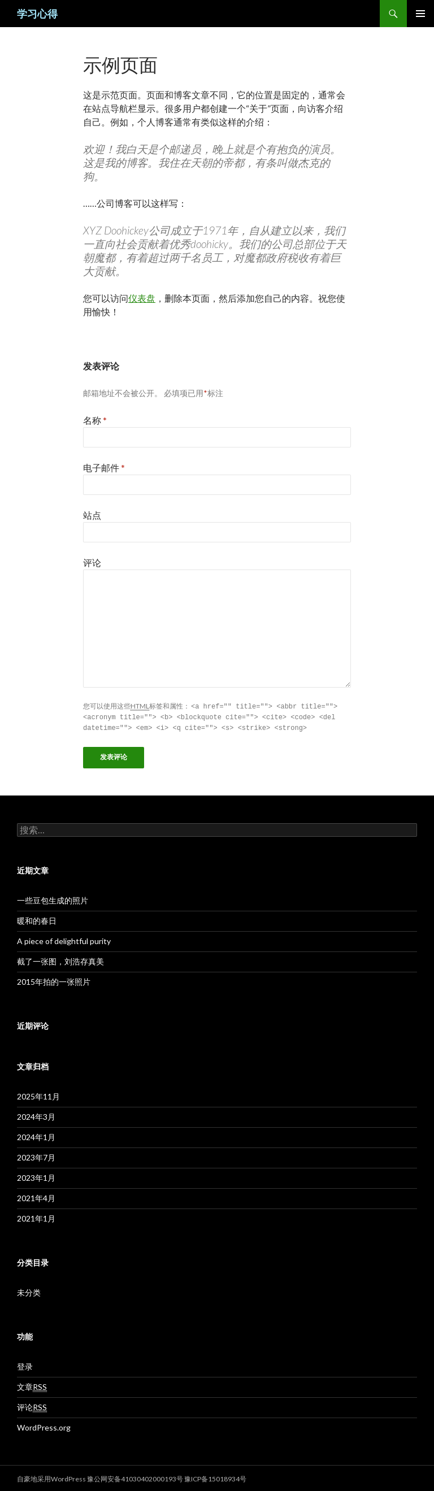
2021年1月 (36, 1217)
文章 (32, 1385)
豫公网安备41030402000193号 (135, 1477)
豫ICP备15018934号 (215, 1477)
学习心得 (37, 13)
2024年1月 (36, 1135)
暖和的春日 (37, 919)
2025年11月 (38, 1094)
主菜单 (420, 13)
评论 (92, 562)
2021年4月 (36, 1196)
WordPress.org (44, 1426)
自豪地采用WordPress (52, 1477)
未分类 (29, 1291)
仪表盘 (141, 298)
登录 (25, 1365)
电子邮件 (104, 467)
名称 (95, 420)
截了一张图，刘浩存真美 (60, 959)
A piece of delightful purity (64, 939)
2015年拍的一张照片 (53, 980)
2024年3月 (36, 1115)
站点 (92, 515)
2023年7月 (36, 1155)
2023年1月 (36, 1176)
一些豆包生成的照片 (52, 898)
